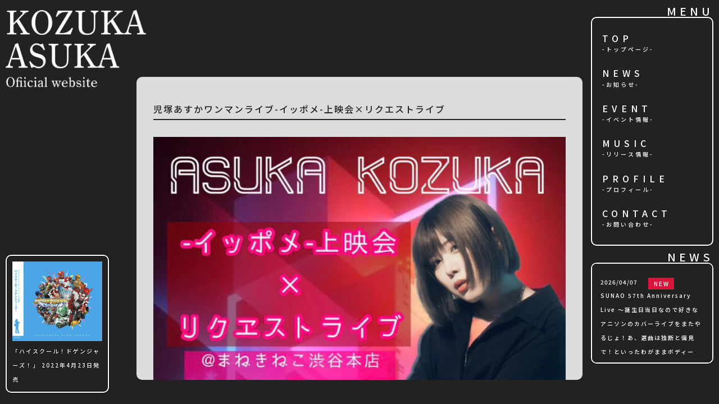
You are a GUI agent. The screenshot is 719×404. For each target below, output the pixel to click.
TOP (617, 39)
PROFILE (635, 179)
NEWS (623, 74)
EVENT (627, 109)
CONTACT (636, 214)
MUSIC (626, 144)
